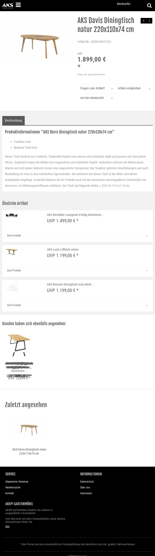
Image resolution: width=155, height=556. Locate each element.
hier (7, 522)
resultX (83, 551)
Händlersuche (12, 483)
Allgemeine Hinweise (16, 477)
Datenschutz (87, 477)
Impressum (86, 489)
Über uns (85, 483)
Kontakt (9, 489)
